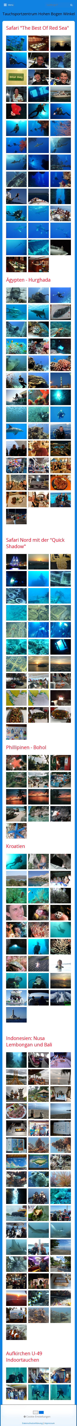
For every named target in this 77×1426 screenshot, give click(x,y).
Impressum (50, 1423)
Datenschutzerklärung (32, 1423)
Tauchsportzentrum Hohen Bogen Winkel (38, 13)
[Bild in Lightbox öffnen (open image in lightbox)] (16, 43)
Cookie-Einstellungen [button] (37, 1416)
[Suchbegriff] (60, 4)
